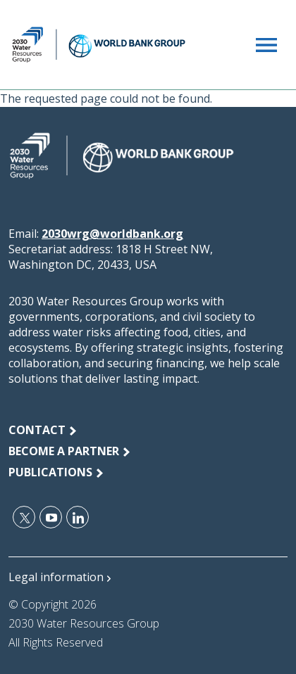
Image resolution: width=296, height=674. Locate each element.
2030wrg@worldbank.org (112, 233)
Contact (37, 430)
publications (50, 472)
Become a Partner (63, 451)
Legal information (56, 577)
